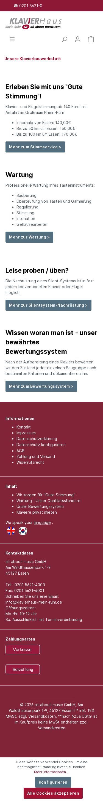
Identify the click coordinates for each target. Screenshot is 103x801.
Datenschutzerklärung (36, 438)
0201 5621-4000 (30, 584)
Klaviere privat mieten (36, 512)
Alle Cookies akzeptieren (53, 793)
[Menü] (12, 39)
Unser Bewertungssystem (40, 506)
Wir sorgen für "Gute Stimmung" (45, 494)
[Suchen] (64, 39)
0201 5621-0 (30, 5)
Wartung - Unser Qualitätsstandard (48, 500)
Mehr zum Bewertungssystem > (41, 386)
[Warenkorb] (91, 39)
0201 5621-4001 (29, 590)
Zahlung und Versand (35, 456)
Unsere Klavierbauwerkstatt (32, 58)
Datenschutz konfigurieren (41, 444)
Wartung (19, 175)
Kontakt (23, 427)
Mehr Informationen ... (51, 772)
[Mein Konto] (77, 39)
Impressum (26, 432)
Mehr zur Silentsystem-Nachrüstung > (48, 305)
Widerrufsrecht (30, 462)
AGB (20, 450)
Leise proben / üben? (37, 270)
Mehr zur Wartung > (29, 237)
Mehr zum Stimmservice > (35, 146)
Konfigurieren (53, 782)
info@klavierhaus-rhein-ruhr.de (33, 602)
